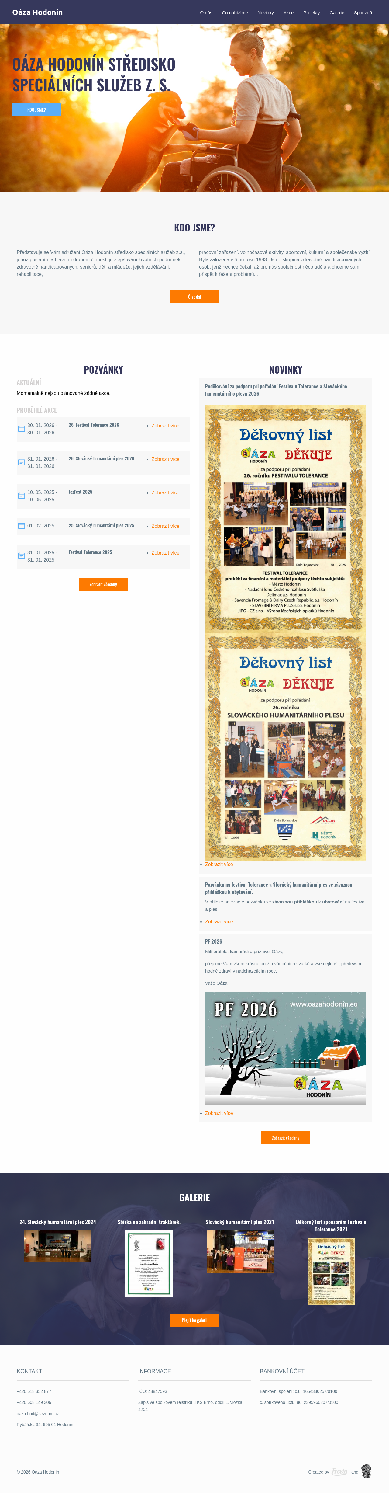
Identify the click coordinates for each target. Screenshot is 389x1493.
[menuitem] (206, 12)
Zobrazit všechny (103, 584)
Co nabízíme (235, 12)
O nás (206, 12)
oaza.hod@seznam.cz (38, 1413)
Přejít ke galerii (194, 1320)
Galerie (336, 12)
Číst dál (194, 297)
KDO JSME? (36, 109)
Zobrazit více (166, 425)
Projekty (311, 12)
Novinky (266, 12)
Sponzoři (363, 12)
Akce (289, 12)
